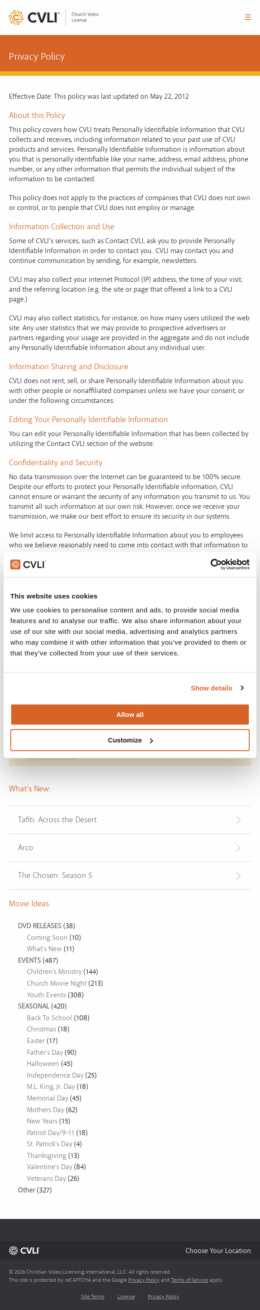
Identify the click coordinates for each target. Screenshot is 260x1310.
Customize (130, 740)
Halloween (43, 1063)
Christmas (41, 1029)
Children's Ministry (54, 971)
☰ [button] (248, 17)
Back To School (49, 1017)
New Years (42, 1121)
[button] (218, 1250)
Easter (36, 1040)
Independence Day (55, 1075)
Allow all (130, 714)
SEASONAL (33, 1006)
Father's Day (45, 1052)
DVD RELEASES (39, 925)
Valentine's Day (49, 1166)
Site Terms (92, 1296)
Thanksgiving (46, 1155)
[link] (54, 17)
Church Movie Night (57, 983)
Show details (212, 688)
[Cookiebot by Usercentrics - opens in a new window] (210, 564)
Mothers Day (45, 1109)
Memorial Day (47, 1098)
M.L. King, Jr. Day (51, 1086)
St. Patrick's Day (49, 1144)
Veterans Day (46, 1178)
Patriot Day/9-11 (50, 1132)
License (126, 1296)
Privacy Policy (144, 1280)
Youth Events (46, 995)
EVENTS (29, 960)
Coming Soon (47, 937)
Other (26, 1190)
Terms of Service (189, 1280)
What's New (44, 948)
